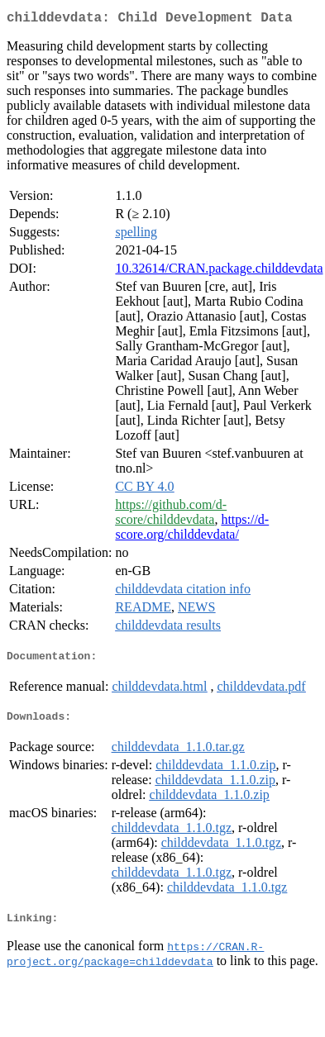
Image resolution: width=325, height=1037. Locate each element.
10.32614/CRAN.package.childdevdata (219, 271)
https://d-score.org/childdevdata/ (192, 530)
